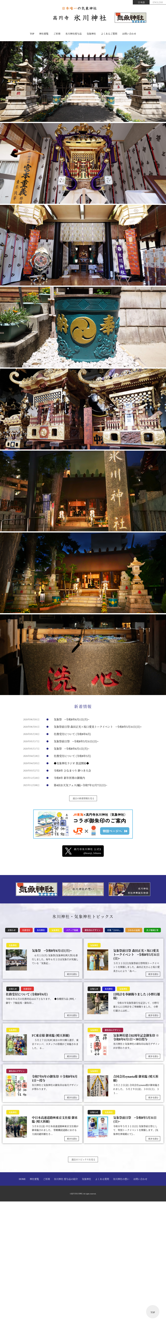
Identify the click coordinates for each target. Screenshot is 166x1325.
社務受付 (26, 930)
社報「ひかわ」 (114, 930)
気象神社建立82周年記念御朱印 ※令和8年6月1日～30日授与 (136, 1037)
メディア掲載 (72, 930)
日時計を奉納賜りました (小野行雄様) (136, 996)
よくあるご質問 (109, 33)
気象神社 (91, 33)
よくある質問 (102, 1179)
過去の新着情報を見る (83, 798)
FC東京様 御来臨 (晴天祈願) (51, 1035)
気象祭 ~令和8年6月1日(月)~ (71, 719)
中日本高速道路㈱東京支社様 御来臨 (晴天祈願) (55, 1119)
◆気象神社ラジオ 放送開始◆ (71, 763)
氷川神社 (41, 930)
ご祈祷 (56, 33)
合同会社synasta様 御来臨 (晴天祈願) (135, 1078)
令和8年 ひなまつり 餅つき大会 (72, 770)
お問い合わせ (129, 33)
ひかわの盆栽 (134, 930)
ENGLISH (158, 2)
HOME (22, 1179)
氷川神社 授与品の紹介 (66, 1179)
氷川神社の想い (121, 1179)
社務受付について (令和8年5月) (72, 756)
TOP (32, 33)
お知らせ (12, 930)
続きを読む (72, 974)
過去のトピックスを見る (83, 1159)
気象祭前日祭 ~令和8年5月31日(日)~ (76, 741)
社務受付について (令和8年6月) (72, 734)
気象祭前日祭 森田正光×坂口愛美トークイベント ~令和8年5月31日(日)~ (98, 727)
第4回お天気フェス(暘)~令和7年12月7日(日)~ (80, 785)
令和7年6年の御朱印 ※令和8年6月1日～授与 (55, 1078)
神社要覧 (43, 33)
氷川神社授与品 (73, 33)
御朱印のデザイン (93, 930)
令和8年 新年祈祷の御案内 (69, 778)
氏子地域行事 (152, 930)
